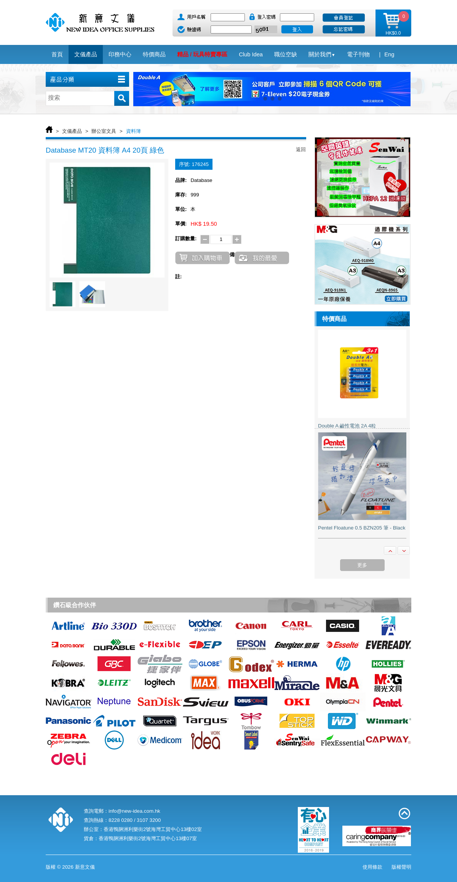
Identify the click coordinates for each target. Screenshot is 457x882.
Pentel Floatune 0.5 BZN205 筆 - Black (361, 528)
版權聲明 (401, 867)
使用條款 (372, 867)
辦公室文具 (103, 131)
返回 (301, 149)
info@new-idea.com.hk (134, 811)
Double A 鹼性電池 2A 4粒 (347, 426)
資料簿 (133, 131)
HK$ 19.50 (203, 224)
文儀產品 (72, 131)
